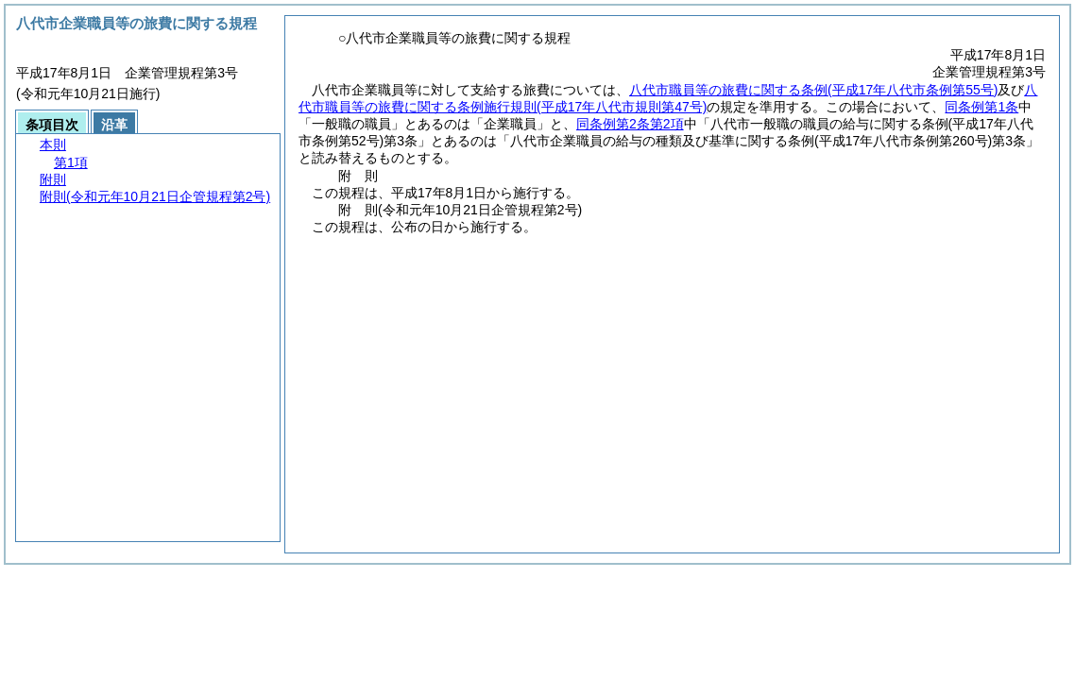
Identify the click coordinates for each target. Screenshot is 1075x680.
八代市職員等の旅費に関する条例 (813, 89)
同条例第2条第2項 (630, 123)
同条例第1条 (981, 106)
